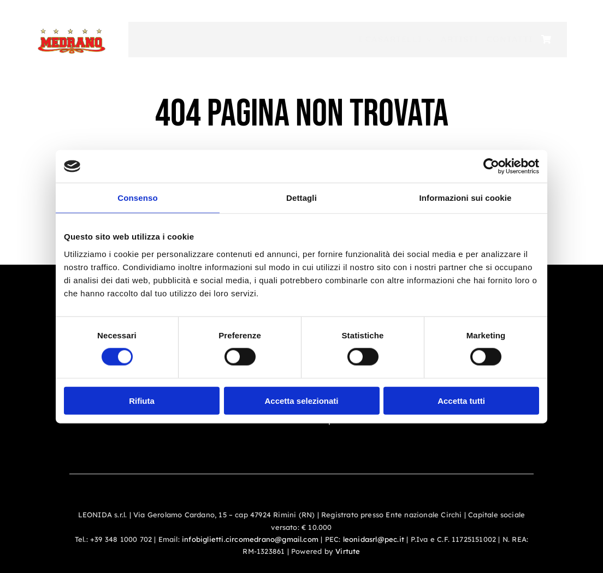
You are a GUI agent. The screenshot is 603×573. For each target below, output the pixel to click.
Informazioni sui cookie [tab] (465, 197)
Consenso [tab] (137, 197)
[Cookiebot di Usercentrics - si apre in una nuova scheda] (491, 166)
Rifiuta (142, 400)
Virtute (347, 551)
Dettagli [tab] (301, 197)
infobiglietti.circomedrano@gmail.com (250, 539)
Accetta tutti (461, 400)
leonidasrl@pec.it (373, 539)
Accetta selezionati (301, 400)
